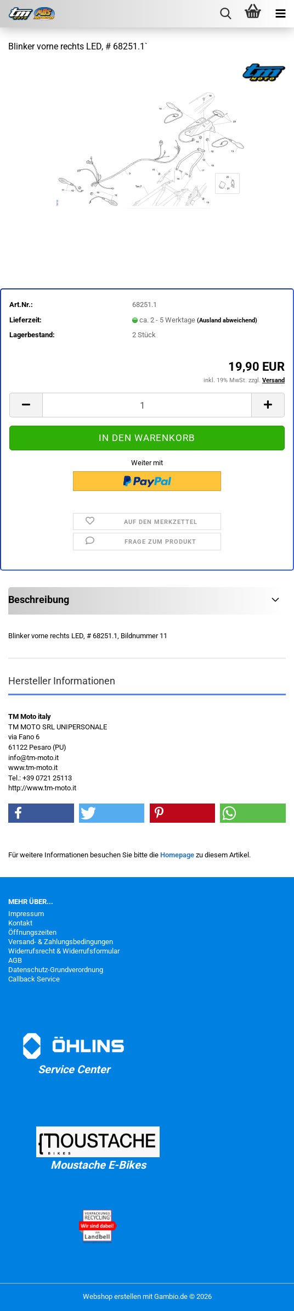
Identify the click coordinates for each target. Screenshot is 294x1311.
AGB (15, 960)
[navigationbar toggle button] (280, 13)
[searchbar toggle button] (225, 13)
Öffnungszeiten (32, 932)
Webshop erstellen (112, 1296)
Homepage (177, 855)
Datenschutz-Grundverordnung (55, 969)
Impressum (26, 913)
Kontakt (20, 923)
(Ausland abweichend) (227, 320)
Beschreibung (38, 599)
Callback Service (34, 979)
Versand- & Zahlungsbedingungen (60, 941)
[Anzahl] (147, 405)
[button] (25, 405)
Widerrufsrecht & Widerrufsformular (64, 951)
